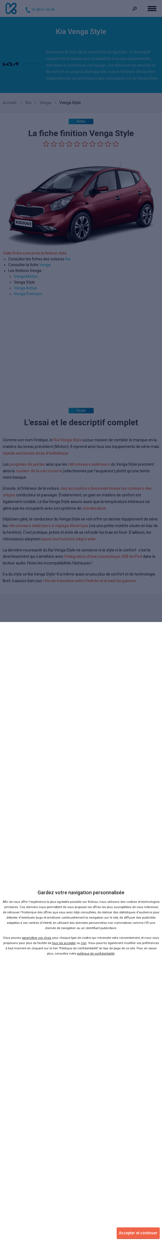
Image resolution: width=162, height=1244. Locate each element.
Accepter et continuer (138, 1233)
